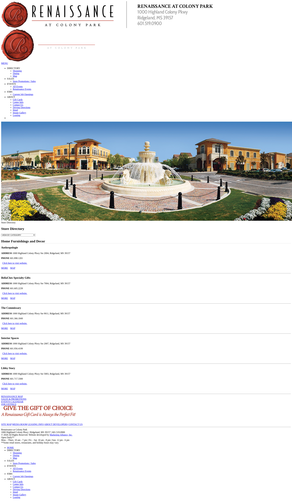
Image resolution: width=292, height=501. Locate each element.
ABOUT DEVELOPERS (56, 424)
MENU (4, 63)
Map (15, 76)
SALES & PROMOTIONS (13, 399)
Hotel (15, 110)
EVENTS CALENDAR (12, 401)
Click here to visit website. (14, 263)
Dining (16, 73)
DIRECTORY (13, 68)
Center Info (18, 102)
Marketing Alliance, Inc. (61, 435)
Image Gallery (19, 112)
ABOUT (11, 97)
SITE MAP (6, 424)
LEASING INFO (36, 424)
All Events (18, 86)
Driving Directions (21, 107)
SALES (10, 78)
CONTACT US (75, 424)
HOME (10, 447)
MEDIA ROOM (19, 424)
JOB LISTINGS (8, 404)
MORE (4, 268)
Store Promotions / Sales (24, 81)
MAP (12, 268)
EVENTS (11, 84)
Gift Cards (18, 99)
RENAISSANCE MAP (12, 396)
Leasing (16, 115)
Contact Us (18, 105)
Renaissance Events (22, 89)
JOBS (9, 92)
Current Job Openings (23, 94)
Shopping (17, 71)
